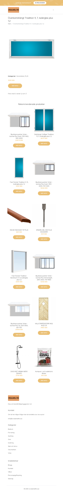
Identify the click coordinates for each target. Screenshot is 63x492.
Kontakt (10, 468)
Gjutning (10, 436)
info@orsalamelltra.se (15, 419)
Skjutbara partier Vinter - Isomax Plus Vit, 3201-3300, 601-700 (19, 325)
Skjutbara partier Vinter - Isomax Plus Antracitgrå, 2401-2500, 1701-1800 (44, 278)
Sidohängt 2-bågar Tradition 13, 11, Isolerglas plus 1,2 (44, 135)
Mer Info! (15, 86)
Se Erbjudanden (40, 3)
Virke (9, 453)
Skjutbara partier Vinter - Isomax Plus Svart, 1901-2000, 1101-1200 (44, 184)
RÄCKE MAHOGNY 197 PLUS (19, 230)
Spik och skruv (12, 446)
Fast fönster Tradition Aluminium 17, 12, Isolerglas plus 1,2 (19, 278)
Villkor (10, 472)
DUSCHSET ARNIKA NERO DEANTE (19, 372)
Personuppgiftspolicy (15, 475)
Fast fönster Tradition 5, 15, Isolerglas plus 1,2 (19, 183)
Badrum (10, 429)
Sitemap (10, 479)
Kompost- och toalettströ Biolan (44, 372)
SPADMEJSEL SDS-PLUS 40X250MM (44, 231)
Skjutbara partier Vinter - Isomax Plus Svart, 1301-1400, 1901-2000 (19, 136)
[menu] (53, 10)
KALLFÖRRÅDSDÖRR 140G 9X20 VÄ (44, 324)
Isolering (11, 443)
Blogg (10, 465)
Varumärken (20, 76)
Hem (9, 24)
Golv (9, 439)
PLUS (26, 76)
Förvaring (11, 432)
